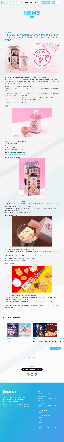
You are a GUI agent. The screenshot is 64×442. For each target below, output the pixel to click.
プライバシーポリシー (13, 404)
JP (53, 2)
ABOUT (22, 2)
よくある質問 (15, 406)
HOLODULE (16, 401)
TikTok (49, 393)
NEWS (31, 2)
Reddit (39, 407)
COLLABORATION (7, 399)
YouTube (40, 393)
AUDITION (36, 2)
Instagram (40, 400)
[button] (58, 330)
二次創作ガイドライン (7, 406)
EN (57, 2)
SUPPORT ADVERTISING (19, 399)
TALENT (26, 2)
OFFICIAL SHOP (46, 2)
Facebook (49, 398)
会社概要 (5, 404)
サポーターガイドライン (24, 406)
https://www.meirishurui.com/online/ (17, 154)
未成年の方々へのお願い (24, 404)
